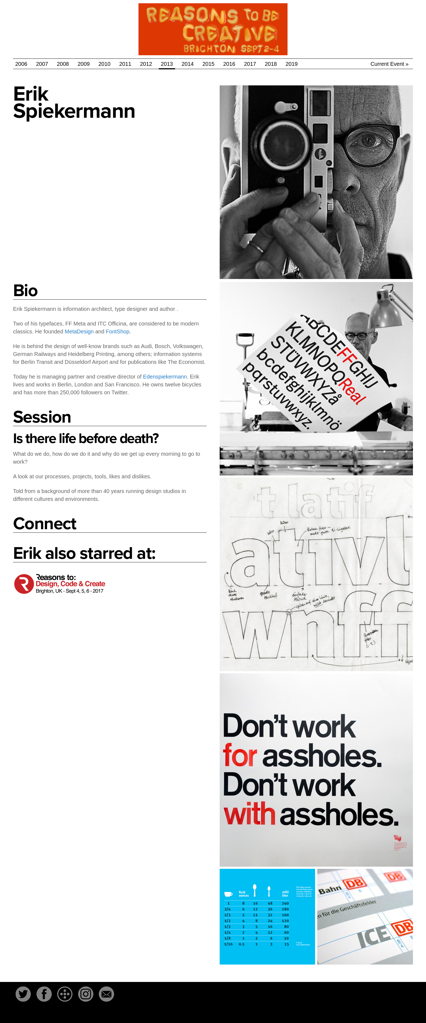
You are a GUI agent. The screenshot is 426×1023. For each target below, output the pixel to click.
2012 (146, 64)
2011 (125, 64)
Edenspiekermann (165, 377)
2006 (21, 64)
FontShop (117, 331)
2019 (292, 64)
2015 (209, 64)
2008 (63, 64)
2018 (271, 64)
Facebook (44, 994)
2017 (250, 64)
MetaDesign (79, 331)
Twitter (23, 994)
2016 (229, 64)
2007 (42, 64)
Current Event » (390, 64)
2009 (84, 64)
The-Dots (65, 994)
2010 (104, 64)
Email (106, 994)
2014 (188, 64)
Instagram (85, 994)
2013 (167, 64)
